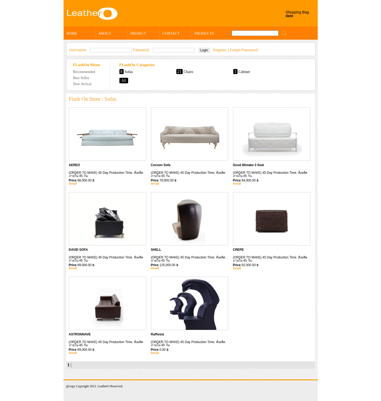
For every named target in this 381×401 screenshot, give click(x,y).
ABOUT (104, 33)
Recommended (84, 72)
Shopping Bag (297, 14)
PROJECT (138, 33)
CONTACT (171, 33)
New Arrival (82, 84)
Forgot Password (244, 50)
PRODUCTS (204, 33)
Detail (73, 183)
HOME (71, 33)
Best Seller (81, 78)
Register (220, 50)
